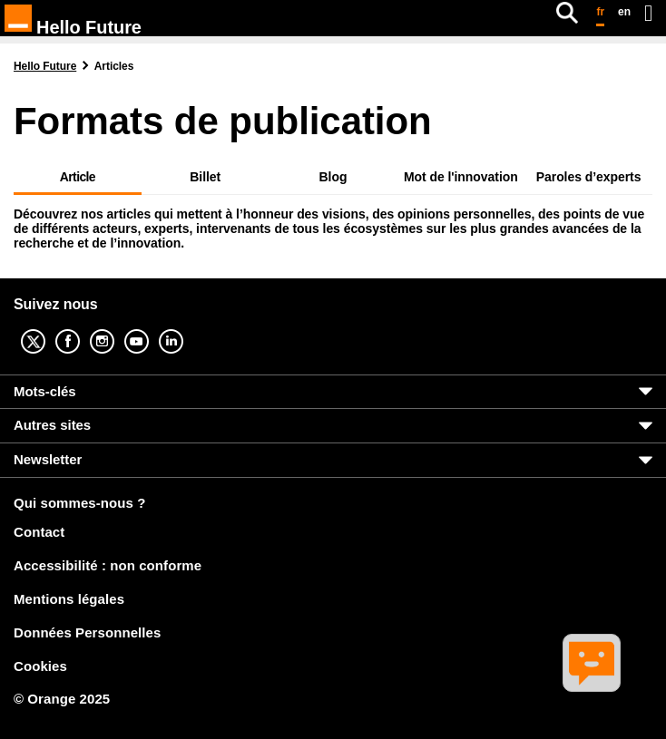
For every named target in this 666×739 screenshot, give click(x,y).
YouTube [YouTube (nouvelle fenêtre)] (151, 329)
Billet (205, 177)
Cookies (40, 666)
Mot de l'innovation (461, 177)
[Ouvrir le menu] (648, 12)
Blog (333, 177)
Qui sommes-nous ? (79, 503)
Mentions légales (69, 599)
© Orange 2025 (62, 698)
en (624, 11)
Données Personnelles (87, 632)
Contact (39, 532)
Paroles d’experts (589, 177)
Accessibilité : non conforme (107, 565)
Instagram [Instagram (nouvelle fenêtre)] (116, 329)
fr (600, 11)
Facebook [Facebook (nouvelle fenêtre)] (82, 329)
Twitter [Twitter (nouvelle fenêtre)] (47, 329)
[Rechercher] (567, 13)
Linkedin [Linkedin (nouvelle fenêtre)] (185, 329)
